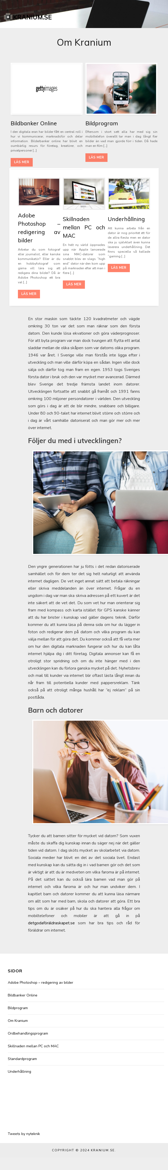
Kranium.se (32, 17)
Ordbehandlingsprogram (28, 1033)
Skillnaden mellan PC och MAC (84, 227)
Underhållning (126, 219)
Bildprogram (101, 123)
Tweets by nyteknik (24, 1133)
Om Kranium (18, 1020)
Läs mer (21, 162)
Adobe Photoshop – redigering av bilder (40, 982)
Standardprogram (22, 1058)
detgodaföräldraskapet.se (51, 923)
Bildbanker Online (34, 123)
